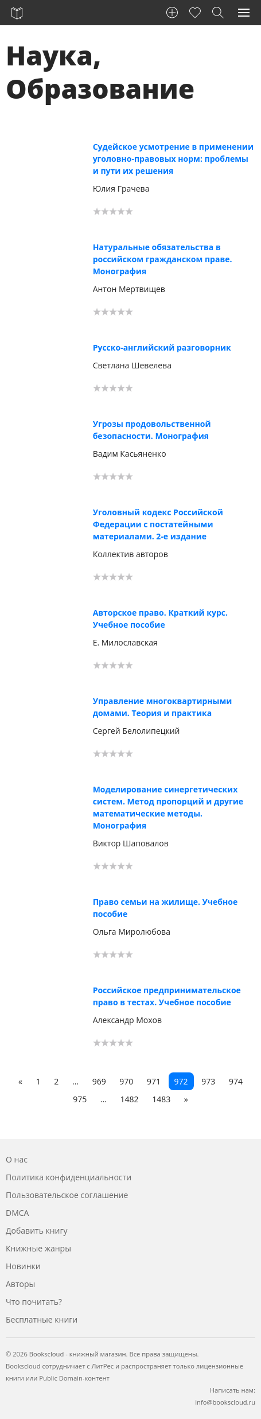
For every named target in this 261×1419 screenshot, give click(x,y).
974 (236, 1081)
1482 (129, 1099)
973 (208, 1081)
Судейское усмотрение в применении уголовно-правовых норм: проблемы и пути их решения (173, 158)
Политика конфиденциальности (68, 1177)
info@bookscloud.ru (225, 1402)
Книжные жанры (38, 1248)
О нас (17, 1159)
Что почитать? (34, 1301)
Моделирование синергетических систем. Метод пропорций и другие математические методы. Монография (168, 807)
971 (154, 1081)
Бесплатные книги (41, 1319)
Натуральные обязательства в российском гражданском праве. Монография (162, 259)
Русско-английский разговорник (162, 347)
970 (126, 1081)
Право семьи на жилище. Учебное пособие (165, 907)
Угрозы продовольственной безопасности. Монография (152, 429)
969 (99, 1081)
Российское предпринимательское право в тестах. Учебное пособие (167, 996)
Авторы (20, 1283)
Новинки (23, 1266)
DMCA (17, 1212)
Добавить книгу (37, 1230)
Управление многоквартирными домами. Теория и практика (162, 706)
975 (80, 1099)
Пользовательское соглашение (67, 1194)
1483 (161, 1099)
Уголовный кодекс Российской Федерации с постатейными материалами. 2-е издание (158, 524)
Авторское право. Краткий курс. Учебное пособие (160, 618)
